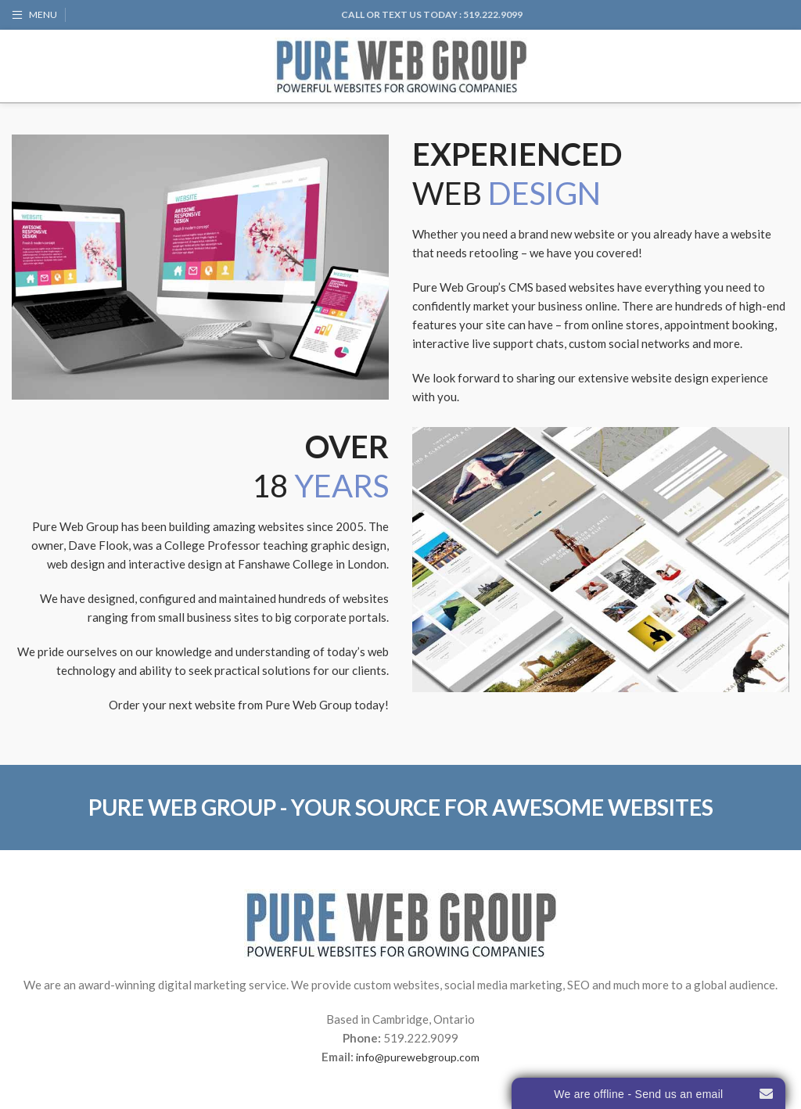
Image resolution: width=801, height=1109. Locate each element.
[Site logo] (401, 64)
